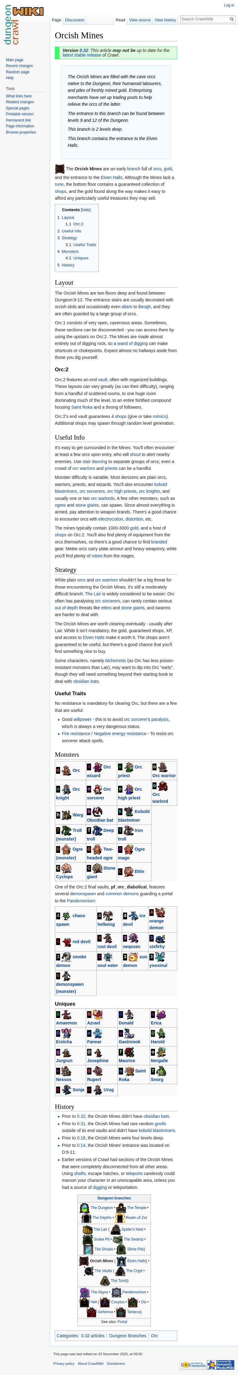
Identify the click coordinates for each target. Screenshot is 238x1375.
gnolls (160, 1123)
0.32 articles (92, 1335)
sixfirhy (157, 946)
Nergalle (159, 1060)
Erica (156, 1022)
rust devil (107, 946)
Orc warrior (164, 775)
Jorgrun (64, 1060)
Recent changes (19, 66)
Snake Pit (101, 1239)
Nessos (64, 1079)
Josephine (97, 1060)
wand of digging (132, 343)
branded (159, 541)
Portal (122, 1322)
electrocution (111, 519)
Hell (93, 1302)
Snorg (157, 1079)
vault (102, 379)
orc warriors (84, 468)
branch (133, 168)
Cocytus (118, 1302)
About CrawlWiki (91, 1363)
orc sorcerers (92, 491)
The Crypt (134, 1271)
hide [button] (86, 210)
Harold (158, 1041)
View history (165, 20)
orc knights (149, 491)
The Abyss (99, 1292)
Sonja (78, 1089)
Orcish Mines (101, 1261)
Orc (76, 770)
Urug (109, 1089)
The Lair (93, 593)
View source (140, 20)
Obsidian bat (100, 820)
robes (97, 555)
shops (60, 191)
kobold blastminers (157, 1130)
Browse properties (21, 132)
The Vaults (103, 1271)
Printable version (19, 114)
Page (56, 20)
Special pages (17, 108)
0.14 (81, 1145)
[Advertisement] (208, 122)
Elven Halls (111, 177)
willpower (83, 719)
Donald (126, 1022)
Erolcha (64, 1041)
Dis (143, 1302)
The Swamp (133, 1239)
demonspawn (83, 893)
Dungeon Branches (127, 1335)
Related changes (20, 102)
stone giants (87, 505)
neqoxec (132, 946)
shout (135, 454)
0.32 (84, 50)
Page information (20, 126)
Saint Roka (81, 407)
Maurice (127, 1060)
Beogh (144, 306)
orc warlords (103, 498)
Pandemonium (81, 900)
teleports (134, 1173)
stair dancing (94, 461)
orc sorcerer (135, 719)
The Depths (101, 1217)
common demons (122, 893)
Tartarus (133, 1312)
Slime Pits (135, 1249)
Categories (67, 1335)
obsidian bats (86, 681)
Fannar (94, 1041)
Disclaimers (116, 1363)
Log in (229, 5)
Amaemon (66, 1022)
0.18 (81, 1137)
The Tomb (119, 1281)
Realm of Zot (136, 1217)
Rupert (94, 1079)
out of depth (66, 607)
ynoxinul (158, 965)
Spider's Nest (132, 1229)
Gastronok (129, 1041)
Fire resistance (76, 733)
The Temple (136, 1208)
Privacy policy (63, 1363)
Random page (17, 72)
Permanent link (18, 120)
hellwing (106, 924)
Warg (78, 814)
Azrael (93, 1022)
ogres (60, 505)
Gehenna (105, 1312)
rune (59, 184)
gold (168, 168)
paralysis (159, 719)
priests (111, 468)
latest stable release (82, 55)
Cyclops (64, 876)
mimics (159, 416)
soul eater (107, 965)
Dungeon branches (114, 1198)
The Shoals (104, 1249)
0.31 (81, 1123)
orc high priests (122, 491)
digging (100, 1187)
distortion (134, 519)
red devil (81, 941)
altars (127, 306)
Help (10, 78)
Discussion (74, 20)
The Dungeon (101, 1208)
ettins (106, 607)
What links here (19, 96)
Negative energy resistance (120, 733)
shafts (80, 1173)
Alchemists (115, 660)
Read (120, 20)
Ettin (139, 871)
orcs (157, 168)
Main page (14, 60)
